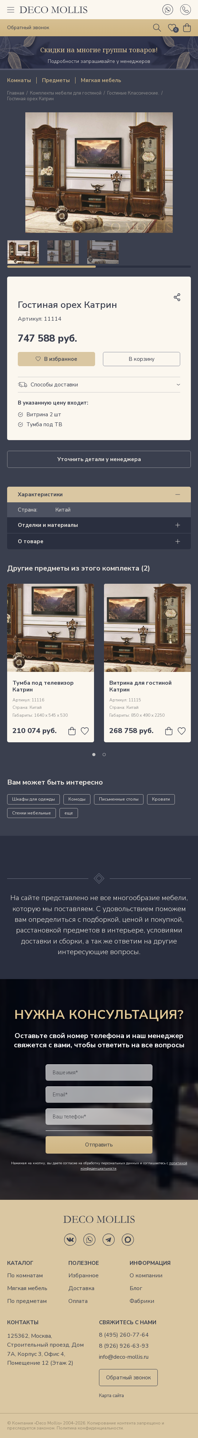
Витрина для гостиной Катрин (140, 686)
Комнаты (19, 80)
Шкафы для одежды (33, 799)
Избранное (83, 1275)
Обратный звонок (128, 1377)
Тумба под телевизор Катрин (43, 686)
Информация (150, 1263)
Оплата (78, 1301)
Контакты (22, 1322)
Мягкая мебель (101, 80)
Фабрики (142, 1301)
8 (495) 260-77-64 (124, 1335)
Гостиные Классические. (133, 93)
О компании (146, 1275)
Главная (15, 93)
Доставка (81, 1288)
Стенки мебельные (31, 813)
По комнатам (25, 1275)
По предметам (27, 1301)
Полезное (83, 1263)
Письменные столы (119, 799)
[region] (99, 252)
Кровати (161, 799)
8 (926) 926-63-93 (124, 1346)
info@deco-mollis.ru (123, 1357)
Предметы (56, 80)
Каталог (20, 1263)
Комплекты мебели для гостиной (65, 93)
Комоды (76, 799)
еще (68, 813)
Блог (136, 1288)
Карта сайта (111, 1396)
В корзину (142, 359)
